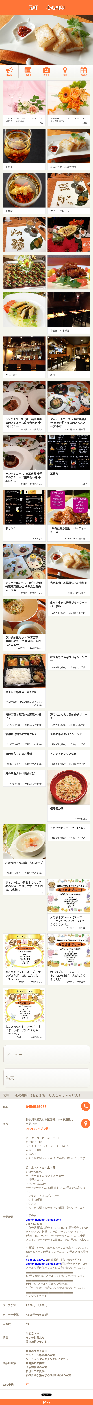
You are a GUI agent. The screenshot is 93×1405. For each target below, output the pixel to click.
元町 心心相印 (47, 7)
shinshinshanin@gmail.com (43, 1219)
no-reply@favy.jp (36, 1259)
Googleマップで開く (38, 1128)
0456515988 (36, 1107)
